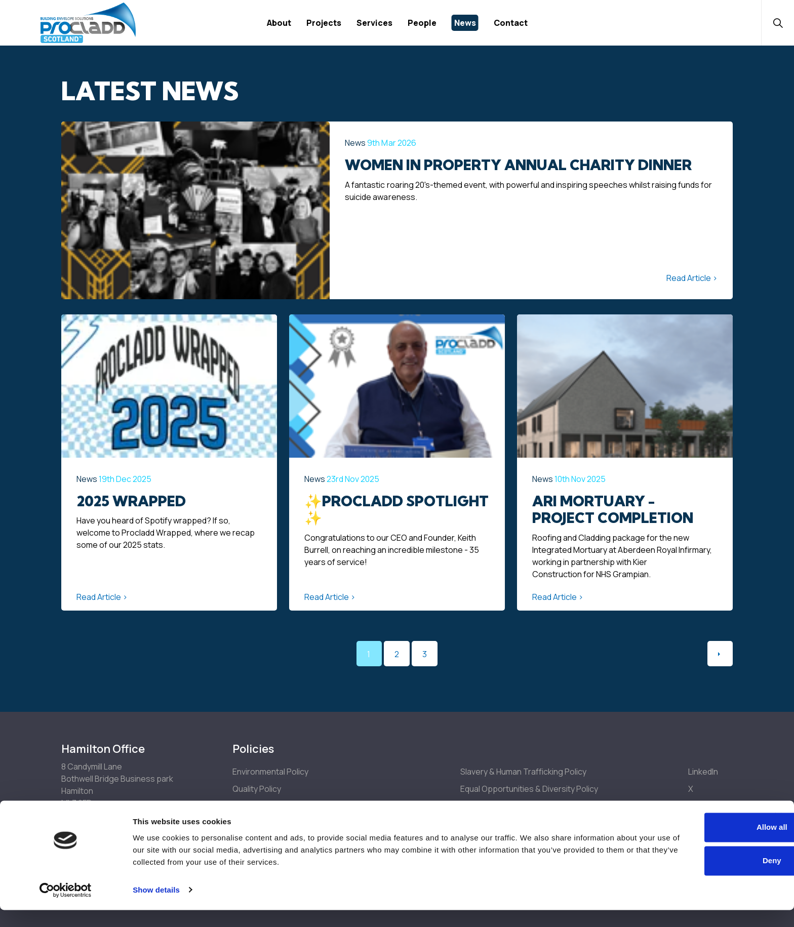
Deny (683, 877)
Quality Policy (256, 788)
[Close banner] (778, 833)
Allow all (683, 844)
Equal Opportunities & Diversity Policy (529, 788)
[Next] (720, 653)
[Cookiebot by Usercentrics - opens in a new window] (65, 907)
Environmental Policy (270, 771)
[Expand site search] (773, 23)
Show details (156, 907)
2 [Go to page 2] (396, 654)
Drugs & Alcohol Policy (501, 806)
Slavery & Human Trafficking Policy (523, 771)
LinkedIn (703, 771)
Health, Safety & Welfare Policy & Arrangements (320, 806)
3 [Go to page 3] (424, 654)
